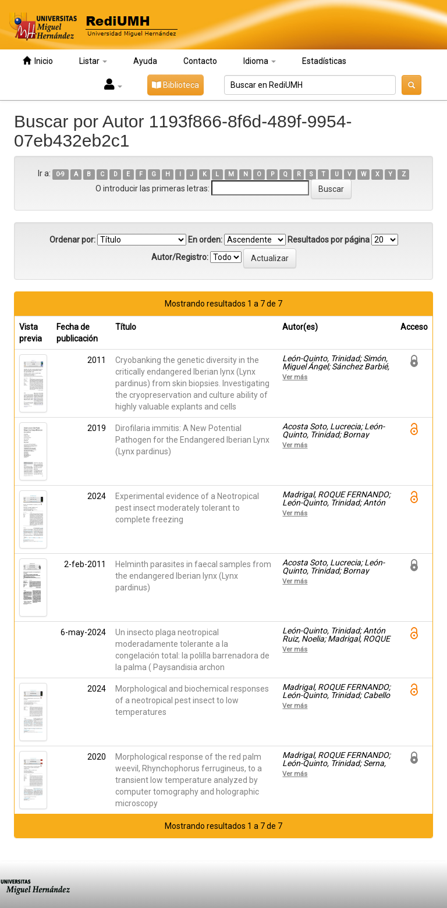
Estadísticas (324, 61)
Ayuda (145, 61)
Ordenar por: (72, 239)
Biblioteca (175, 85)
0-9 (60, 174)
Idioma (259, 61)
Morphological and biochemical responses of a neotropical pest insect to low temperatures (192, 700)
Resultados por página (329, 239)
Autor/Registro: (179, 257)
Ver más (294, 377)
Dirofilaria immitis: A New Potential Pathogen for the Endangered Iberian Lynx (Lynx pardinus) (192, 439)
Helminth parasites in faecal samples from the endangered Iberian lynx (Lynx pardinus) (193, 576)
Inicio (38, 61)
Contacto (200, 61)
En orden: (205, 239)
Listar (93, 61)
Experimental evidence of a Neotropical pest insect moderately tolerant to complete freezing (187, 508)
